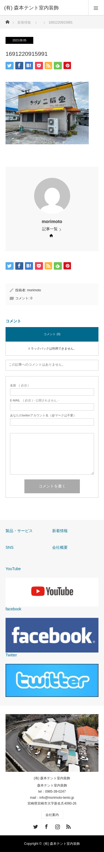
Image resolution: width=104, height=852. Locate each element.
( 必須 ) (19, 385)
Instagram (57, 825)
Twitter (35, 825)
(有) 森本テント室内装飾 (52, 778)
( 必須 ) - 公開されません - (34, 400)
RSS (68, 825)
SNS (10, 547)
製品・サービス (19, 531)
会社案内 (52, 815)
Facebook (46, 825)
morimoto (52, 221)
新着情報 (60, 531)
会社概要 (60, 547)
